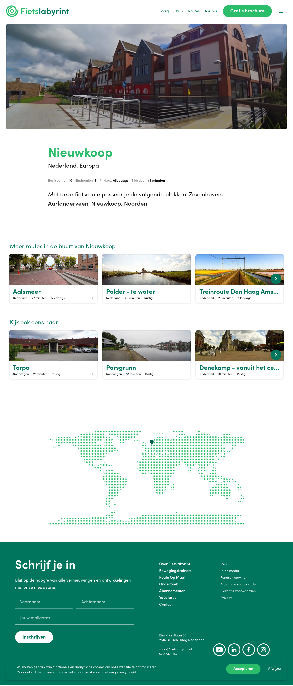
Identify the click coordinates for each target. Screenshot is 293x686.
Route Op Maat (172, 578)
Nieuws (211, 11)
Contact (166, 604)
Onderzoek (168, 584)
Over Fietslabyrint (174, 564)
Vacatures (167, 598)
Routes (193, 11)
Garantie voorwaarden (238, 591)
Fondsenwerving (233, 578)
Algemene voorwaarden (239, 585)
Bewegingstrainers (175, 571)
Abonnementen (172, 591)
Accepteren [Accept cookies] (243, 668)
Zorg (165, 11)
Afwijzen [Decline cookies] (275, 668)
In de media (230, 571)
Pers (224, 565)
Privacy (226, 598)
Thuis (178, 11)
